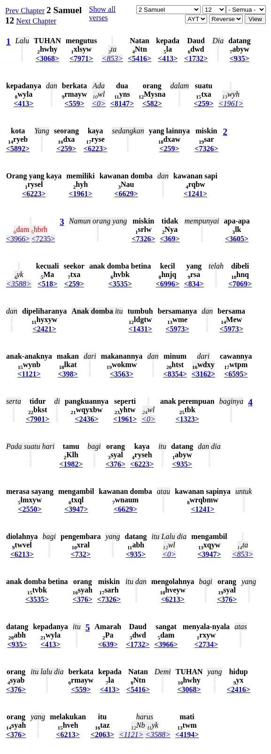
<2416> (238, 689)
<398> (67, 374)
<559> (74, 104)
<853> (112, 58)
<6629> (126, 194)
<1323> (187, 419)
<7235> (43, 239)
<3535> (120, 284)
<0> (99, 104)
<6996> (167, 284)
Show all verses (102, 13)
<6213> (22, 554)
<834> (194, 284)
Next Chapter (36, 21)
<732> (81, 554)
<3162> (203, 374)
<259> (203, 104)
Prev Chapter (25, 11)
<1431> (140, 329)
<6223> (95, 149)
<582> (152, 104)
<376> (115, 464)
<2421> (44, 329)
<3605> (236, 239)
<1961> (231, 104)
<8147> (122, 104)
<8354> (175, 374)
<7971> (81, 58)
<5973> (177, 329)
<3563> (121, 374)
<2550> (29, 509)
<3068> (47, 58)
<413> (168, 58)
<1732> (196, 58)
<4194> (187, 735)
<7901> (37, 419)
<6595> (236, 374)
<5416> (139, 58)
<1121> (28, 374)
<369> (170, 239)
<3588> (18, 284)
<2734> (206, 644)
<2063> (102, 735)
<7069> (240, 284)
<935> (239, 58)
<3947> (76, 509)
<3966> (18, 239)
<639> (108, 644)
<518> (47, 284)
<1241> (195, 194)
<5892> (18, 149)
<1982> (71, 464)
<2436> (86, 419)
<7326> (206, 149)
